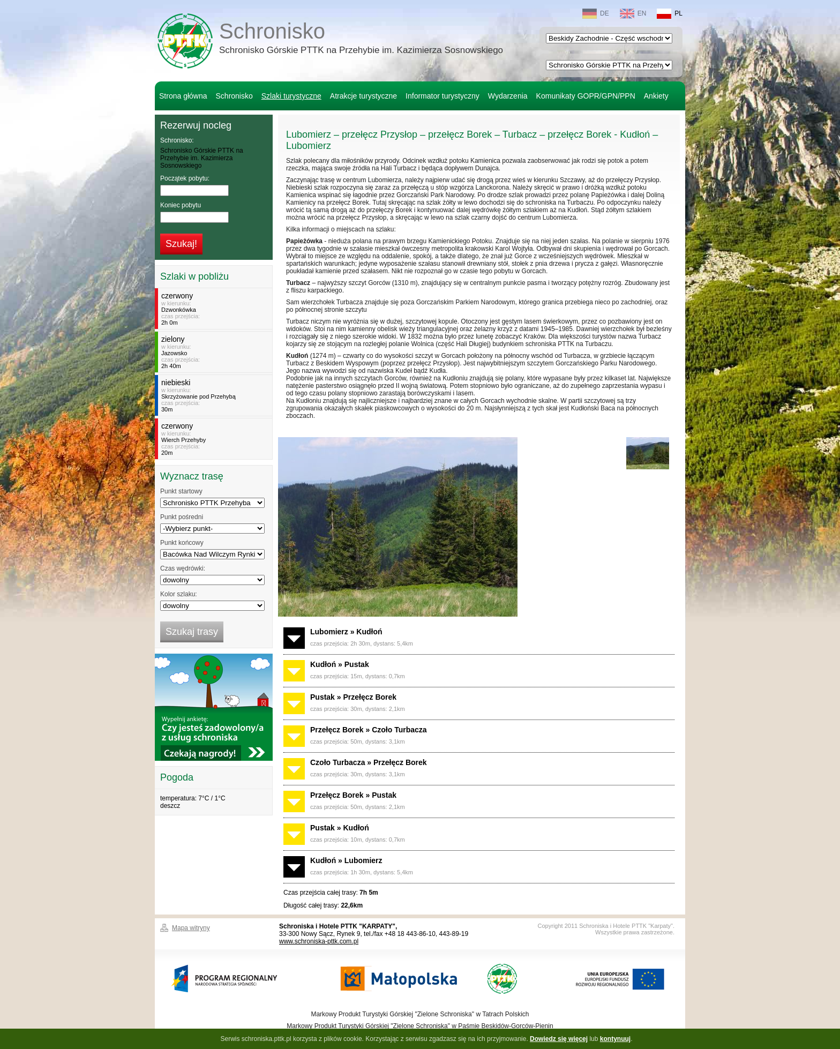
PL (669, 14)
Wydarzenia (508, 96)
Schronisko (361, 39)
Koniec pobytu (180, 205)
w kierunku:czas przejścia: (215, 308)
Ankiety (656, 96)
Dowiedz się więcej (559, 1039)
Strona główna (183, 96)
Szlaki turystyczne (291, 96)
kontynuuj (615, 1039)
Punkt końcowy (182, 542)
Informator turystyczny (442, 96)
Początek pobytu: (184, 178)
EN (633, 14)
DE (595, 14)
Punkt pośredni (181, 517)
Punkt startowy (181, 491)
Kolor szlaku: (178, 594)
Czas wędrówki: (182, 568)
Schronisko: (177, 140)
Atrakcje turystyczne (363, 96)
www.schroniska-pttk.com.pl (318, 941)
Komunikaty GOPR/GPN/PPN (585, 96)
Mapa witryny (191, 928)
